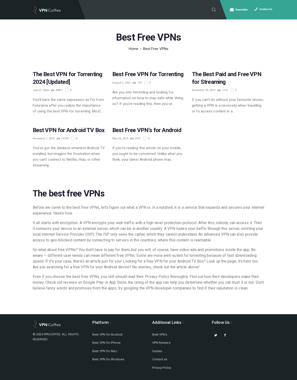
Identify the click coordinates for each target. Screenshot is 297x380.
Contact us (159, 359)
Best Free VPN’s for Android (146, 130)
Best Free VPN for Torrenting (147, 74)
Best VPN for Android (107, 334)
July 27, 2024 (41, 90)
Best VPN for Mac (104, 351)
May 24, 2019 (120, 138)
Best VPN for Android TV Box (69, 130)
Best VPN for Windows (108, 359)
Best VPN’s (159, 334)
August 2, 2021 (121, 82)
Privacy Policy (161, 367)
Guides (157, 351)
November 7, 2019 (44, 138)
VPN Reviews (161, 342)
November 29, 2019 (203, 90)
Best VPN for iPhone (106, 342)
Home (133, 49)
